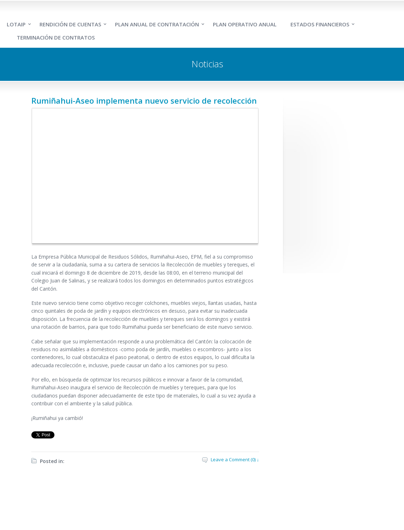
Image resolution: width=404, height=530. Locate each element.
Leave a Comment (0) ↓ (235, 459)
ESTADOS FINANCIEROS (319, 24)
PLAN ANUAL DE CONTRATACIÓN (157, 24)
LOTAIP (16, 24)
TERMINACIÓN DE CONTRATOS (56, 37)
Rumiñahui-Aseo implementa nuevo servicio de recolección (144, 100)
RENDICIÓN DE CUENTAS (70, 24)
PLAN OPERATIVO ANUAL (245, 24)
